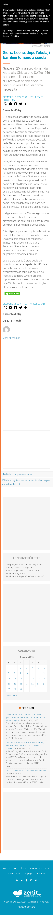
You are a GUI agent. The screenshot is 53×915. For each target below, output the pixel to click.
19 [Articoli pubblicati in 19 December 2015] (38, 678)
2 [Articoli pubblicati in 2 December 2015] (20, 668)
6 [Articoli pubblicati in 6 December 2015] (44, 668)
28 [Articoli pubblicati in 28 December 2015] (9, 689)
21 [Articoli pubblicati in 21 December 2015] (9, 684)
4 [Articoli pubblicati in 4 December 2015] (32, 668)
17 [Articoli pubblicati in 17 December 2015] (26, 678)
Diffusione (23, 868)
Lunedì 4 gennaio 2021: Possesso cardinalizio (26, 770)
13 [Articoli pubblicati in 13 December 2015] (44, 673)
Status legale (14, 873)
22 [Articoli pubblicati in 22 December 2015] (15, 684)
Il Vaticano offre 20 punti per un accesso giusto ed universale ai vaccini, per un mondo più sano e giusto (26, 717)
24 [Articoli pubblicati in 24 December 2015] (26, 684)
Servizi (47, 868)
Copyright (28, 873)
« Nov (8, 695)
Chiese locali (10, 100)
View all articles (11, 337)
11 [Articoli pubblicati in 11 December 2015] (32, 673)
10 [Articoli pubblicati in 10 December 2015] (26, 673)
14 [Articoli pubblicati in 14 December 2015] (9, 678)
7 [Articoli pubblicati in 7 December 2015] (8, 673)
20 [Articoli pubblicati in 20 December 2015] (44, 678)
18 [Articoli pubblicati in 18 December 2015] (32, 678)
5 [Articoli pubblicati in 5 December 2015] (38, 668)
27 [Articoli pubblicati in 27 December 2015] (44, 684)
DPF (14, 868)
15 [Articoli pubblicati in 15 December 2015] (15, 678)
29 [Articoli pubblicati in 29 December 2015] (15, 689)
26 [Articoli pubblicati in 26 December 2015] (38, 684)
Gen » (14, 695)
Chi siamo (5, 868)
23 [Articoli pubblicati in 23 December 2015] (21, 684)
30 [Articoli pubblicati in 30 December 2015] (21, 689)
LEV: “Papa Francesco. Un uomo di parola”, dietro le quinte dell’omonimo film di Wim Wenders (25, 745)
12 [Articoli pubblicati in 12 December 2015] (38, 673)
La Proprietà (36, 868)
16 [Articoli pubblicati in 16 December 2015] (21, 678)
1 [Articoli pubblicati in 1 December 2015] (14, 668)
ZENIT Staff (36, 97)
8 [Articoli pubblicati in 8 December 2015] (14, 673)
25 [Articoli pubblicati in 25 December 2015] (32, 684)
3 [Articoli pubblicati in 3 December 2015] (26, 668)
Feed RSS (28, 708)
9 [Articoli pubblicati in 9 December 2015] (20, 673)
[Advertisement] (26, 452)
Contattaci (39, 873)
